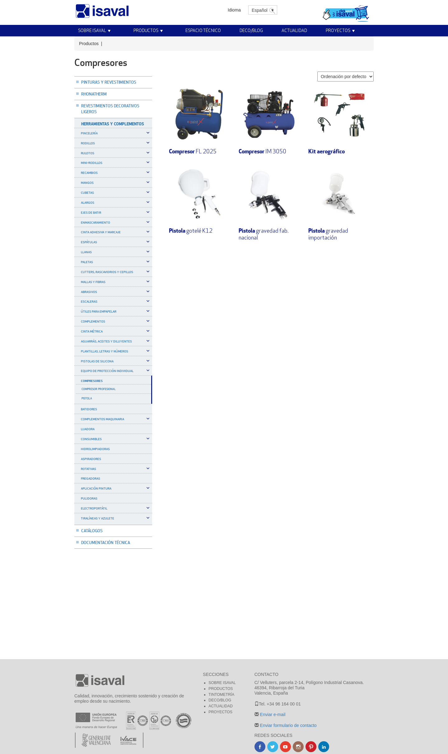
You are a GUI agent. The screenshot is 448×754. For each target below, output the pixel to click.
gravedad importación (328, 234)
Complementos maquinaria (102, 419)
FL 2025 (193, 151)
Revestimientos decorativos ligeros (110, 108)
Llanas (86, 251)
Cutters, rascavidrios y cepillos (107, 271)
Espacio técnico (203, 30)
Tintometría (221, 694)
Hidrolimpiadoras (95, 448)
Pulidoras (89, 498)
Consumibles (91, 438)
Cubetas (87, 192)
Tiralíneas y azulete (97, 518)
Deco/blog (219, 700)
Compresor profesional (99, 389)
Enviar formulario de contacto (288, 725)
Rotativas (88, 468)
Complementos (93, 321)
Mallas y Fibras (93, 281)
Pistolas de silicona (97, 361)
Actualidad (294, 30)
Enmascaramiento (95, 222)
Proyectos (338, 30)
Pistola (87, 398)
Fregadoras (90, 478)
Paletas (87, 261)
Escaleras (89, 301)
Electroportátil (94, 508)
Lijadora (88, 428)
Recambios (89, 172)
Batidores (89, 409)
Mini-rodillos (91, 162)
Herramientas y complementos (112, 124)
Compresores (92, 380)
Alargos (87, 202)
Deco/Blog (251, 30)
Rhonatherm (94, 94)
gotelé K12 (190, 230)
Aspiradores (91, 458)
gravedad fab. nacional (263, 234)
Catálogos (92, 530)
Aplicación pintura (96, 488)
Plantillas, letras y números (104, 351)
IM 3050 (262, 151)
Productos (145, 30)
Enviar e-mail (272, 714)
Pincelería (89, 133)
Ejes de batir (91, 212)
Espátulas (89, 242)
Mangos (87, 182)
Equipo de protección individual (107, 370)
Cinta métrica (92, 331)
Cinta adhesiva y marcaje (101, 232)
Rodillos (88, 143)
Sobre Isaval (92, 30)
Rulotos (87, 153)
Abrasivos (89, 291)
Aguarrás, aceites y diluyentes (106, 341)
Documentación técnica (105, 542)
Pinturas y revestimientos (108, 82)
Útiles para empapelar (98, 311)
